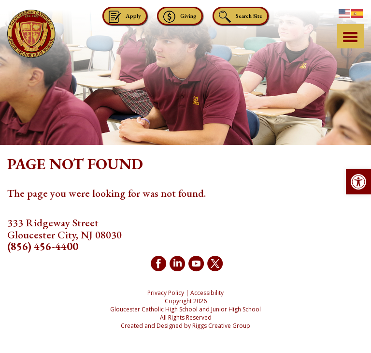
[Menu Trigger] (350, 36)
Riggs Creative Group (221, 326)
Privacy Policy (165, 293)
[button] (358, 181)
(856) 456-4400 (42, 246)
